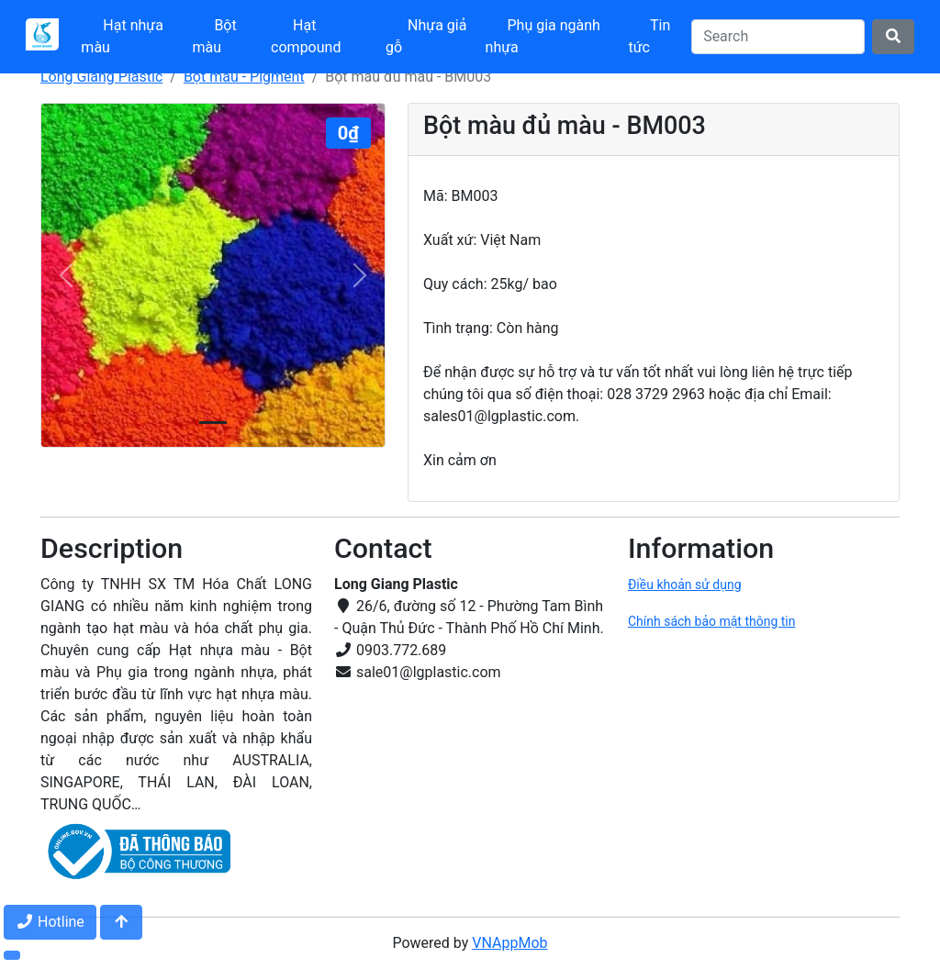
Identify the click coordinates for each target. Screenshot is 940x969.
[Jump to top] (121, 922)
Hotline (50, 921)
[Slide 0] (213, 422)
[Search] (778, 36)
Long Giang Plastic (101, 76)
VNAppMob (509, 943)
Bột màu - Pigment (244, 76)
